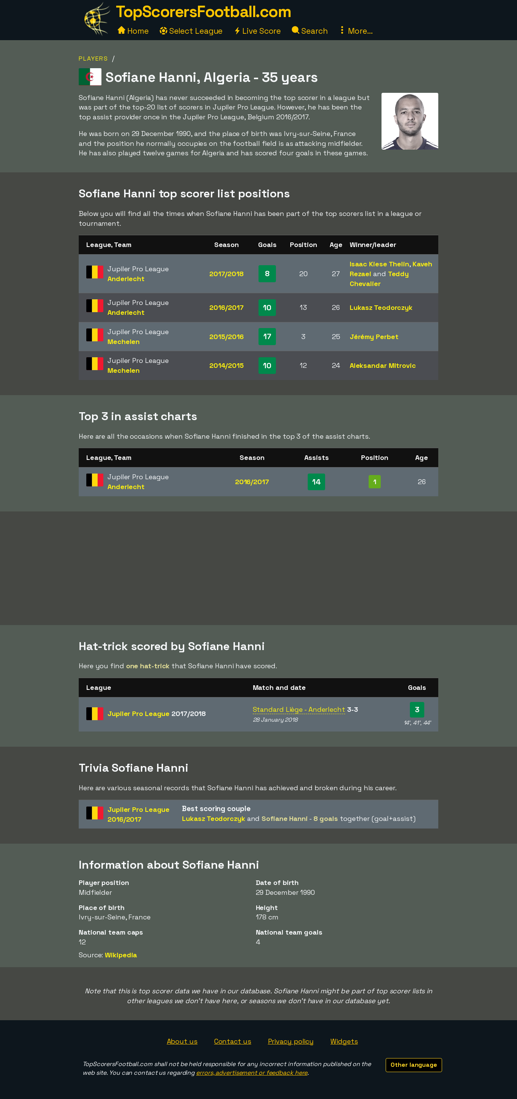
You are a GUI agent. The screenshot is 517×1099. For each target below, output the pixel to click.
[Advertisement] (258, 568)
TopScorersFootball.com (203, 12)
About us (182, 1041)
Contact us (232, 1041)
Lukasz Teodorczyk (381, 307)
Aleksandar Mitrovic (383, 365)
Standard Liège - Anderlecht (299, 709)
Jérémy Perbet (374, 336)
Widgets (344, 1041)
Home (133, 31)
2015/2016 (226, 336)
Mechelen (123, 341)
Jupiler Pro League (156, 713)
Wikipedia (121, 954)
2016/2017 (226, 307)
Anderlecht (126, 278)
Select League (191, 31)
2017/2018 (226, 273)
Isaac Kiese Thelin (379, 264)
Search (309, 31)
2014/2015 (226, 365)
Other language (414, 1065)
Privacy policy (291, 1041)
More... (355, 31)
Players (93, 59)
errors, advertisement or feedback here (251, 1073)
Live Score (257, 31)
